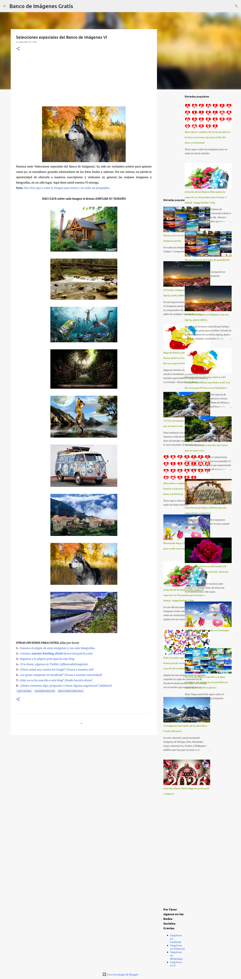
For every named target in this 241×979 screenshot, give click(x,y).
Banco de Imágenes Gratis (41, 6)
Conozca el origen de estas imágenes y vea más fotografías (57, 648)
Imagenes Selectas (45, 691)
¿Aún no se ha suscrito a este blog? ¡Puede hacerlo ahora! (56, 680)
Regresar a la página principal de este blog (47, 658)
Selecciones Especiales (70, 691)
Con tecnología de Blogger (120, 974)
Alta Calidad (24, 691)
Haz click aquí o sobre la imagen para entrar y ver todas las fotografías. (67, 188)
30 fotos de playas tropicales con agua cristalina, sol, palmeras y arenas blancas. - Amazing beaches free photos (207, 682)
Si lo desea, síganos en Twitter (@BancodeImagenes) (54, 664)
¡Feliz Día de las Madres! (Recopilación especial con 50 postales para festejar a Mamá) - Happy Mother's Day (184, 595)
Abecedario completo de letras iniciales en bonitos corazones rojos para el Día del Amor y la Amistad (207, 137)
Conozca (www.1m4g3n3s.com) (56, 653)
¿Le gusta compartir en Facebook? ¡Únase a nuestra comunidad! (61, 675)
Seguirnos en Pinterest (177, 946)
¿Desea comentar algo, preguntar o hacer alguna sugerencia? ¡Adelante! (66, 685)
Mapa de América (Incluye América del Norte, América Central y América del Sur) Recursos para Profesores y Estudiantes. (207, 382)
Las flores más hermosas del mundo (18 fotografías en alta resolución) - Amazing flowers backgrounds (206, 572)
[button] (18, 49)
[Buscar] (78, 6)
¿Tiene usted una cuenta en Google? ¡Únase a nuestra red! (57, 669)
